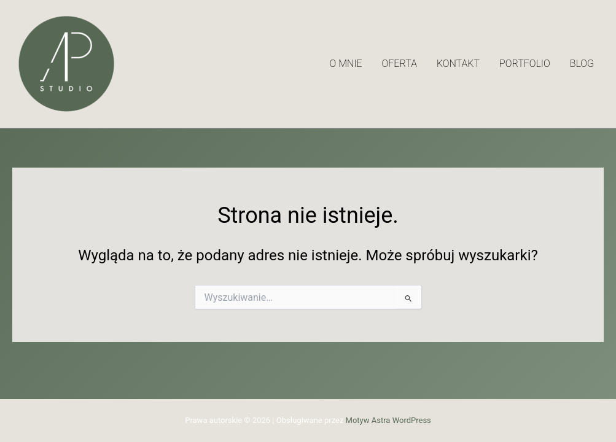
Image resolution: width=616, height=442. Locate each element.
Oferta (399, 63)
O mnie (346, 63)
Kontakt (458, 63)
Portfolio (524, 63)
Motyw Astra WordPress (388, 420)
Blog (582, 63)
